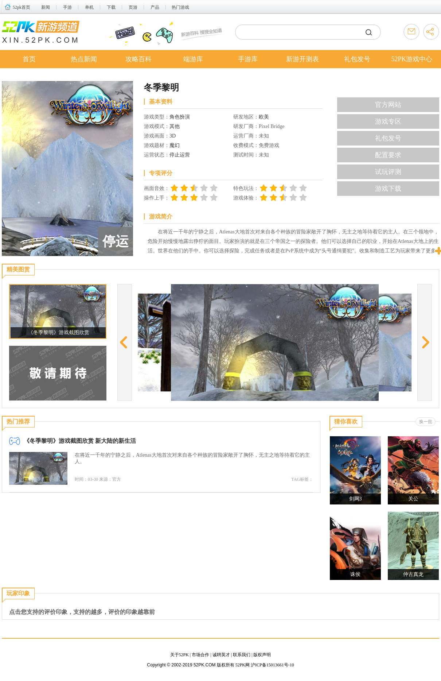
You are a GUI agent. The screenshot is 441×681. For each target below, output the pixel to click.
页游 (133, 7)
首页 (29, 59)
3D (172, 136)
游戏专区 (388, 121)
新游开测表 (302, 59)
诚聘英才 (221, 654)
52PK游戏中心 (411, 59)
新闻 (45, 7)
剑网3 (355, 499)
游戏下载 (388, 188)
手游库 (248, 59)
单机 (89, 7)
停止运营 (179, 155)
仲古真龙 (413, 574)
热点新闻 (84, 59)
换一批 (425, 421)
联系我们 (241, 654)
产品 (155, 7)
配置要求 (388, 155)
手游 (67, 7)
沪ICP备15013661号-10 (272, 665)
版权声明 (262, 654)
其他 (174, 126)
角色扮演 (179, 117)
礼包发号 (357, 59)
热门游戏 (180, 7)
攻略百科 (138, 59)
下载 (111, 7)
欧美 (264, 117)
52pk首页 (21, 7)
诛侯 (355, 574)
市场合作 (200, 654)
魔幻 (174, 145)
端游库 (193, 59)
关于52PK (179, 654)
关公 (413, 499)
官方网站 (388, 104)
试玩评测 (388, 171)
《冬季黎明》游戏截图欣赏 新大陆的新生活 (80, 441)
